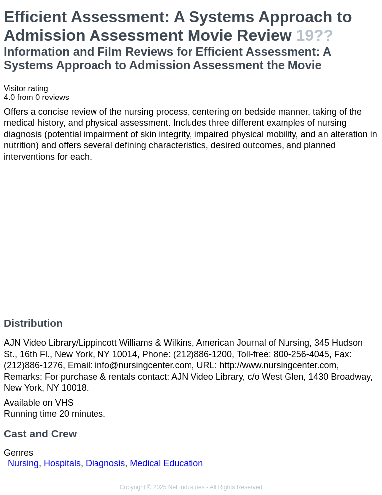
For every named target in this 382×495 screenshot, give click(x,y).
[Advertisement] (191, 239)
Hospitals (62, 463)
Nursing (23, 463)
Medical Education (166, 463)
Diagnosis (105, 463)
